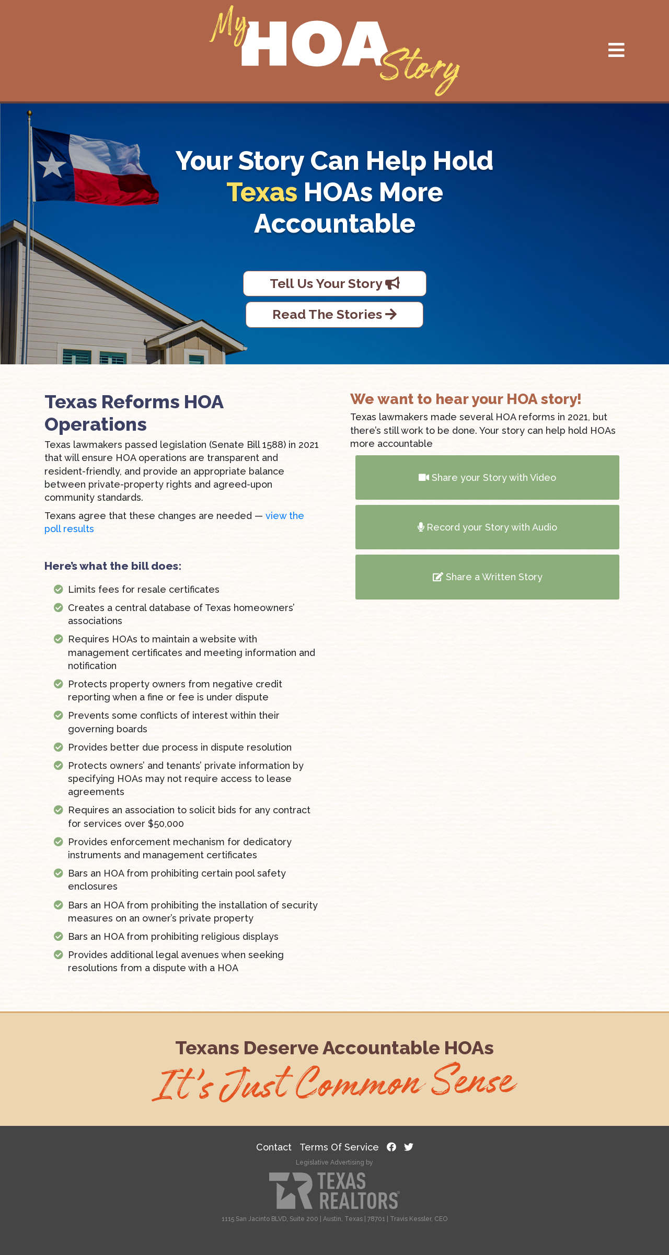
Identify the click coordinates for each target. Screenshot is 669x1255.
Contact (274, 1147)
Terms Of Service (339, 1147)
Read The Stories (334, 314)
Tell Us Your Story (335, 283)
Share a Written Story (488, 576)
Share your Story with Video (487, 477)
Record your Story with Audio (487, 527)
